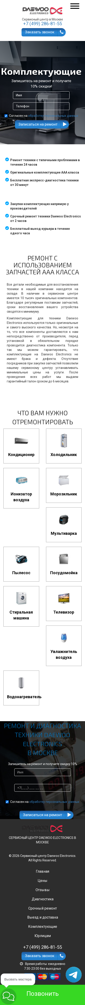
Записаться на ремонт (38, 124)
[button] (8, 996)
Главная (42, 871)
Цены (42, 881)
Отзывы (43, 890)
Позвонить (43, 993)
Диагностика (42, 899)
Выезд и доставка (42, 917)
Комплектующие (42, 926)
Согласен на (41, 115)
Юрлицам (42, 936)
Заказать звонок (39, 32)
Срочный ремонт (42, 908)
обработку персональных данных (53, 115)
